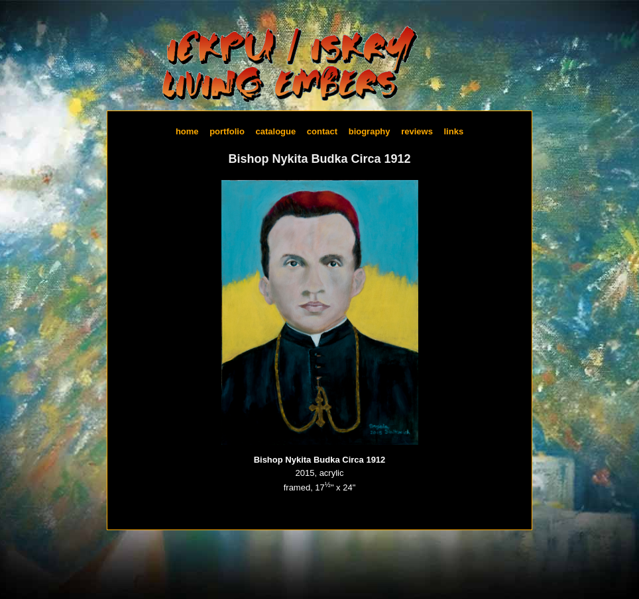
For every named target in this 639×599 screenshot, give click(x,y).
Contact (322, 131)
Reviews (417, 131)
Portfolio (227, 131)
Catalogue (276, 131)
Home (187, 131)
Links (453, 131)
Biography (369, 131)
